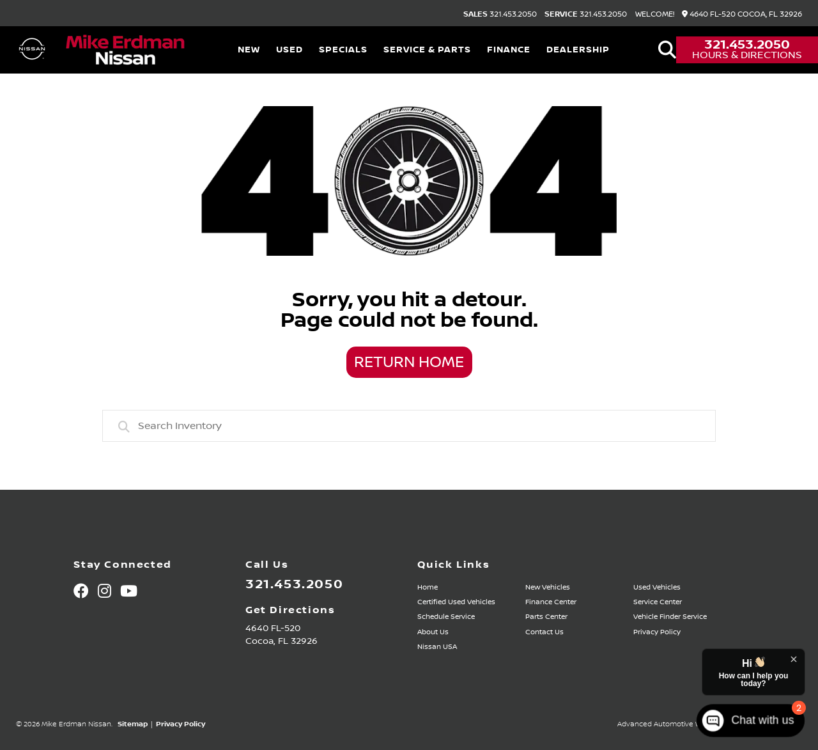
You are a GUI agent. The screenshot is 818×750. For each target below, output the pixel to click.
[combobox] (409, 426)
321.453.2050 (500, 15)
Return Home (409, 362)
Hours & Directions (747, 55)
